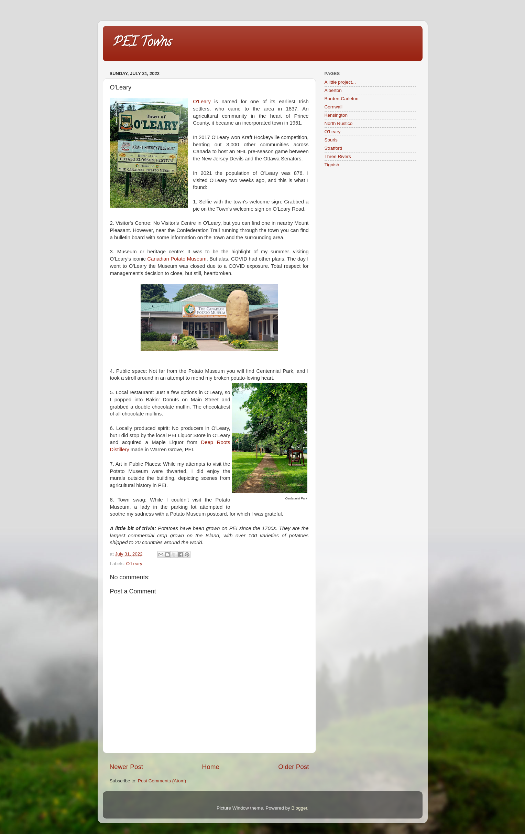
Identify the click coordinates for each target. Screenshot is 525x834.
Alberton (333, 90)
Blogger (299, 808)
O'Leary (202, 101)
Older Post (293, 766)
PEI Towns (142, 43)
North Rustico (339, 123)
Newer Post (126, 766)
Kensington (336, 115)
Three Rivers (338, 156)
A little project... (340, 82)
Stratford (333, 148)
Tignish (332, 164)
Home (210, 766)
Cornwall (334, 106)
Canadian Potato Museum (176, 259)
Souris (331, 139)
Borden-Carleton (342, 98)
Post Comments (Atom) (162, 780)
